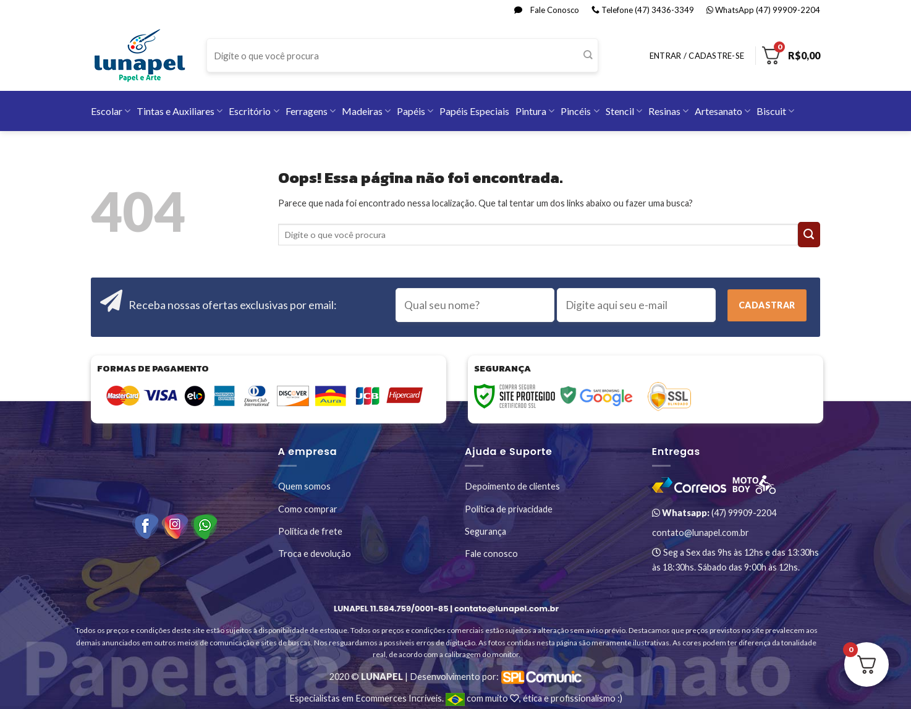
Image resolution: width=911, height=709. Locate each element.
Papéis (415, 111)
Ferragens (311, 111)
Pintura (534, 111)
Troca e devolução (314, 553)
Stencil (624, 111)
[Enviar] (588, 56)
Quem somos (304, 486)
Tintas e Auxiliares (179, 111)
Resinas (668, 111)
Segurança (485, 531)
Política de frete (310, 531)
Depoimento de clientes (512, 486)
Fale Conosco (546, 10)
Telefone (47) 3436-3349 (642, 10)
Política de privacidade (509, 509)
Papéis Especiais (474, 111)
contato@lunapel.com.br (700, 532)
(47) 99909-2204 (714, 512)
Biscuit (775, 111)
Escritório (254, 111)
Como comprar (307, 509)
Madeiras (366, 111)
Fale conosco (491, 553)
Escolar (110, 111)
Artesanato (722, 111)
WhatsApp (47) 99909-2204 (763, 10)
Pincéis (580, 111)
